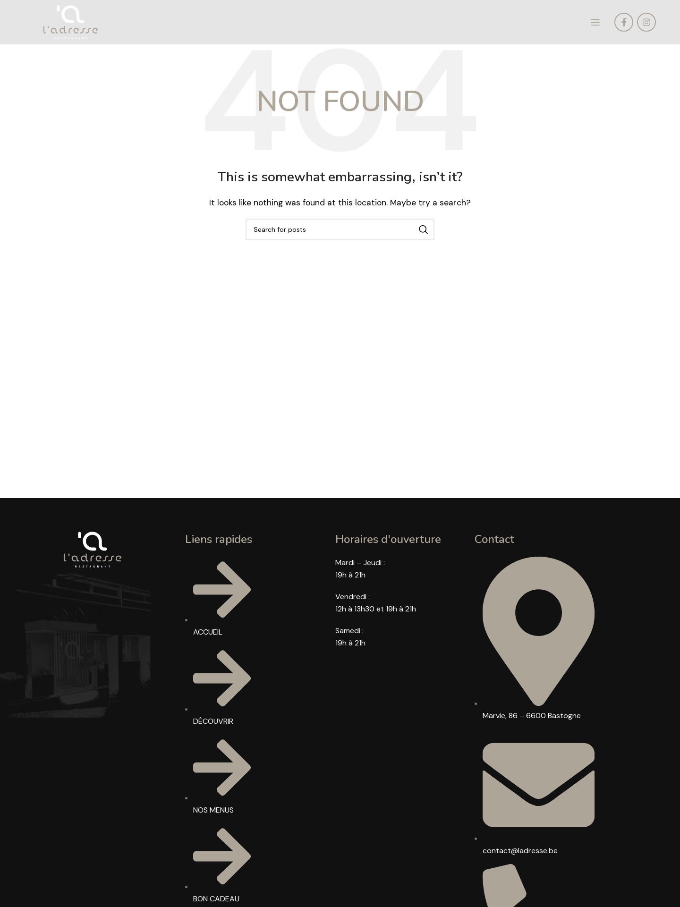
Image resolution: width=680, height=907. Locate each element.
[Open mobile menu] (595, 24)
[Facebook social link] (623, 24)
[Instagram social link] (646, 24)
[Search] (340, 234)
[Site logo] (74, 24)
